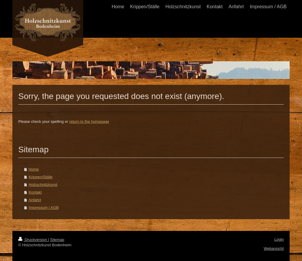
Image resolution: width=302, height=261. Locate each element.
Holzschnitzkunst (43, 184)
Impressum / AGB (44, 207)
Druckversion (33, 239)
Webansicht (274, 248)
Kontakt (35, 192)
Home (34, 169)
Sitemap (57, 239)
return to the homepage (89, 121)
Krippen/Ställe (40, 177)
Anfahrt (35, 200)
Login (279, 239)
